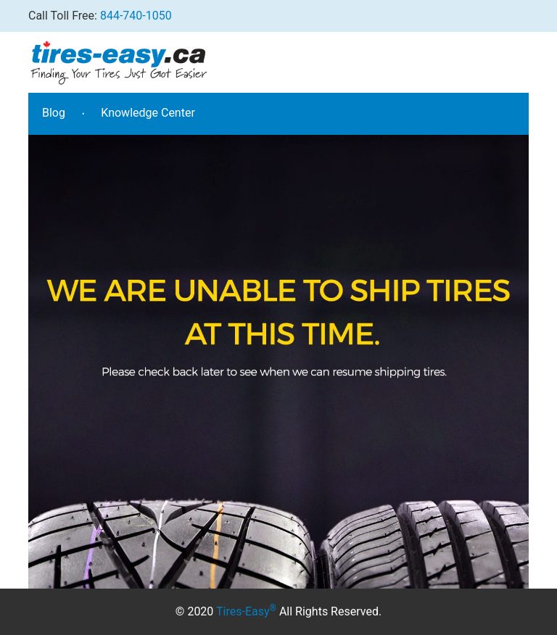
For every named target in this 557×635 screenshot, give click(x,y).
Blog (53, 113)
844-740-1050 (136, 15)
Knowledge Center (148, 113)
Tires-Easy (246, 611)
